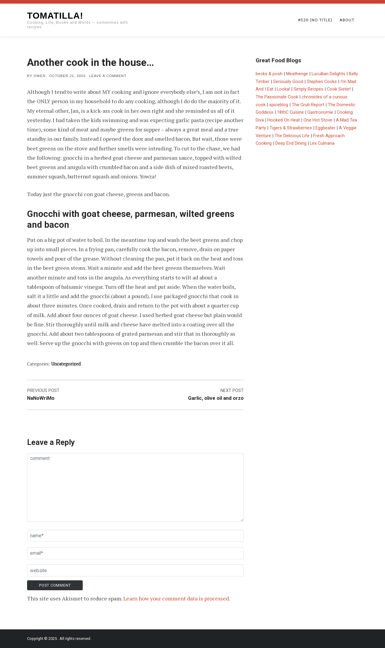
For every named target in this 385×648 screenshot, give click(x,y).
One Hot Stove (317, 120)
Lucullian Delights (328, 73)
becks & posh (269, 73)
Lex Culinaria (322, 143)
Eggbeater (325, 128)
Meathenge (297, 73)
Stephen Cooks (322, 81)
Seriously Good (288, 81)
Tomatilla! (55, 15)
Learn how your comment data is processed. (176, 598)
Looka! (283, 89)
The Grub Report (308, 104)
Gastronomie (320, 112)
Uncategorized (66, 364)
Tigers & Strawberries (291, 128)
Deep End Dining (290, 143)
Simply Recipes (308, 89)
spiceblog (278, 104)
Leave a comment (107, 76)
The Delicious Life (292, 135)
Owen (39, 76)
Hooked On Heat (283, 120)
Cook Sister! (339, 89)
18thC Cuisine (290, 112)
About (347, 19)
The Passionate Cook (277, 97)
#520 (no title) (315, 19)
